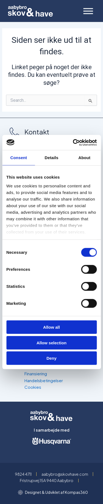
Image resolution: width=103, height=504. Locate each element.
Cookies (32, 387)
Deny (51, 358)
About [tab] (84, 157)
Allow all (51, 327)
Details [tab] (52, 157)
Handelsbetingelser (43, 380)
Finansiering (35, 373)
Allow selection (51, 342)
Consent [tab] (18, 157)
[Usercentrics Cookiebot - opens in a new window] (73, 142)
